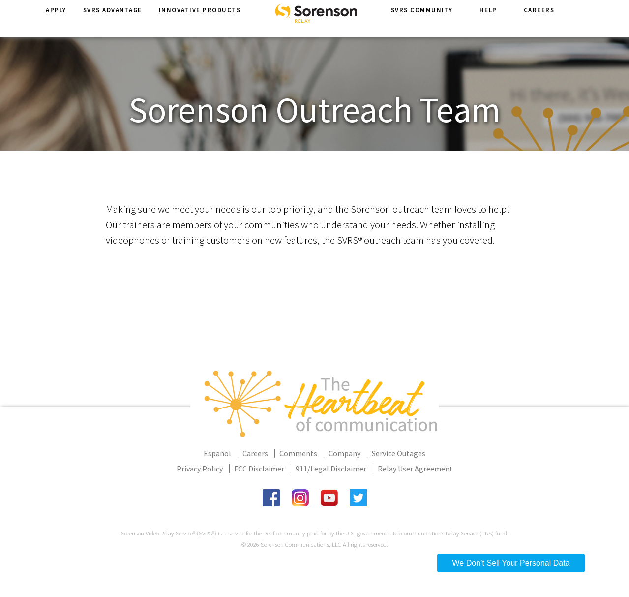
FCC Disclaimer (259, 468)
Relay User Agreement (415, 468)
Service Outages (398, 453)
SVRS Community (422, 19)
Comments (298, 453)
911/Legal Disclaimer (331, 468)
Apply (56, 19)
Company (344, 453)
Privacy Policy (200, 468)
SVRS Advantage (112, 19)
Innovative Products (200, 19)
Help (488, 19)
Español (217, 453)
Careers (539, 19)
